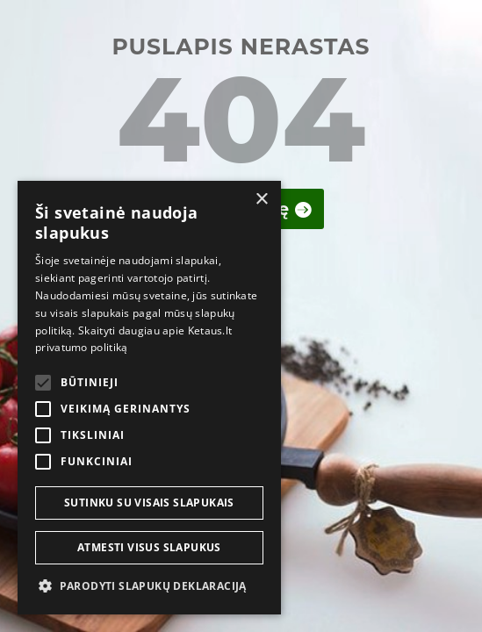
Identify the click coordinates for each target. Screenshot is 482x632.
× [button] (261, 199)
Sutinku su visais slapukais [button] (149, 502)
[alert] (149, 397)
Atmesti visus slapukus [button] (149, 547)
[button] (149, 586)
